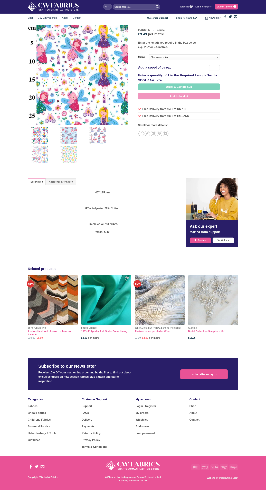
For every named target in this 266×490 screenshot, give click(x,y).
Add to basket (179, 96)
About (65, 17)
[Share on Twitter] (147, 133)
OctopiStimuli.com (228, 478)
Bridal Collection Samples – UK (206, 331)
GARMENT (145, 30)
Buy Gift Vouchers (48, 17)
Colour (141, 57)
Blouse (160, 30)
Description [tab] (37, 182)
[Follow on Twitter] (230, 17)
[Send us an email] (235, 17)
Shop (31, 17)
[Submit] (157, 7)
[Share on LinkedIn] (165, 133)
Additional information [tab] (61, 182)
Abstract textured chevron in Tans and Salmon (50, 333)
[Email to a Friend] (153, 133)
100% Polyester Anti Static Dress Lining (104, 331)
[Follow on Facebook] (225, 17)
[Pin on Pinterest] (159, 133)
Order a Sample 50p (179, 86)
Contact (77, 17)
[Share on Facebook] (141, 133)
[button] (226, 7)
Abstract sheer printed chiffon (152, 331)
